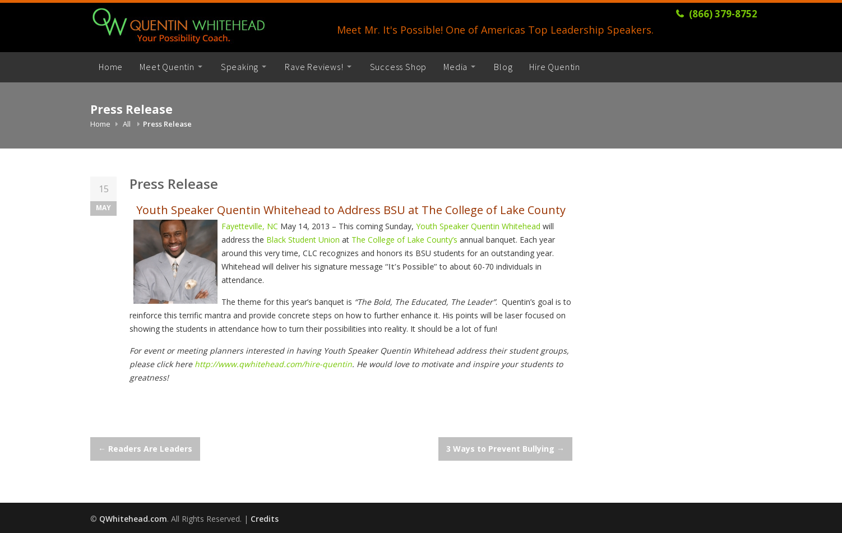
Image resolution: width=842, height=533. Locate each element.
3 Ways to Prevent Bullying (505, 448)
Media (455, 66)
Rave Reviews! (314, 66)
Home (111, 66)
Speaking (239, 66)
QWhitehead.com (133, 518)
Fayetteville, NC (250, 226)
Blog (503, 66)
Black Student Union (304, 239)
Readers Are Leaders (145, 448)
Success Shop (398, 66)
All (127, 124)
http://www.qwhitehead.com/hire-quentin (273, 364)
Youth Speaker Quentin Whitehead (479, 226)
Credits (265, 518)
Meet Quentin (167, 66)
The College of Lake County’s (405, 239)
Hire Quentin (554, 66)
